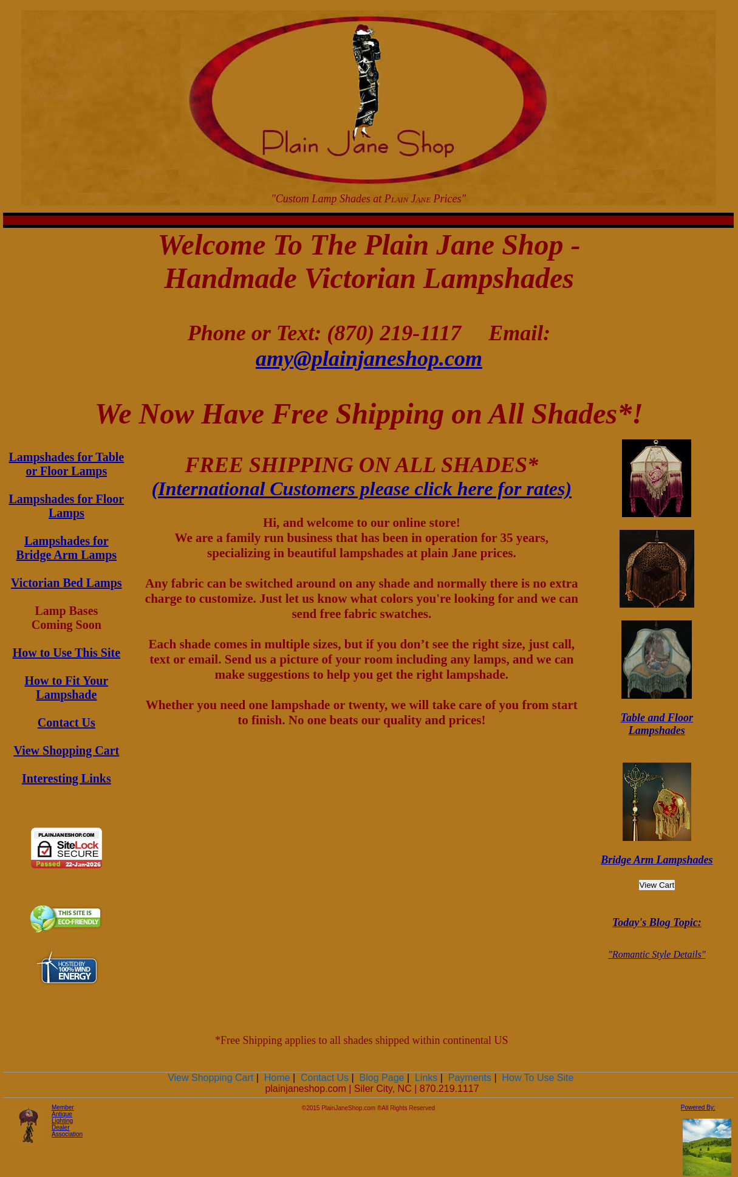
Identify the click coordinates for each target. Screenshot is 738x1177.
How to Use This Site (66, 652)
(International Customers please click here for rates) (362, 488)
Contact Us (66, 722)
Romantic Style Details (657, 954)
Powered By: (698, 1107)
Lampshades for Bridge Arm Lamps (66, 547)
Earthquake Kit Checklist (368, 1128)
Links (426, 1077)
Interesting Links (66, 778)
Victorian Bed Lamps (66, 582)
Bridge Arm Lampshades (656, 860)
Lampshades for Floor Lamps (67, 506)
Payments (469, 1077)
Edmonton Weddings (368, 1121)
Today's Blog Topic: (657, 922)
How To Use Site (537, 1077)
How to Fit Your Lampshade (67, 687)
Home (277, 1077)
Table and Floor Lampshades (657, 724)
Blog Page (382, 1077)
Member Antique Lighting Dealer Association (67, 1121)
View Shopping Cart (66, 750)
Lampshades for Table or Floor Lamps (67, 464)
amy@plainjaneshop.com (369, 358)
